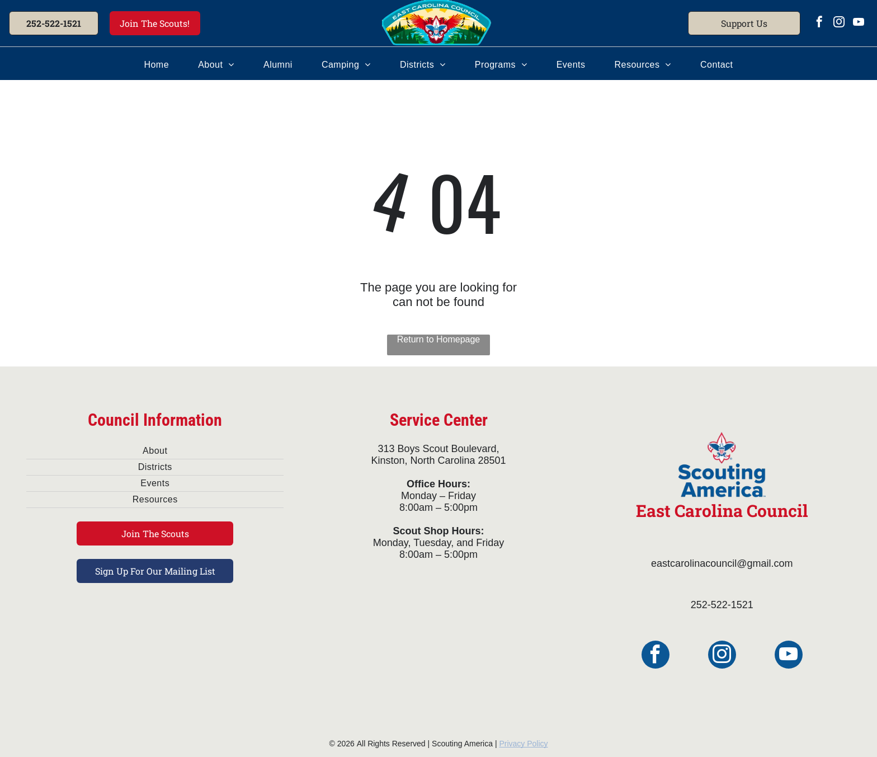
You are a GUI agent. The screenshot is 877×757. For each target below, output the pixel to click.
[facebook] (819, 23)
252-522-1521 (722, 604)
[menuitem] (156, 65)
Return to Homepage (438, 339)
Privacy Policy (523, 743)
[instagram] (839, 23)
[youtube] (858, 23)
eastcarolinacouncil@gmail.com (722, 563)
